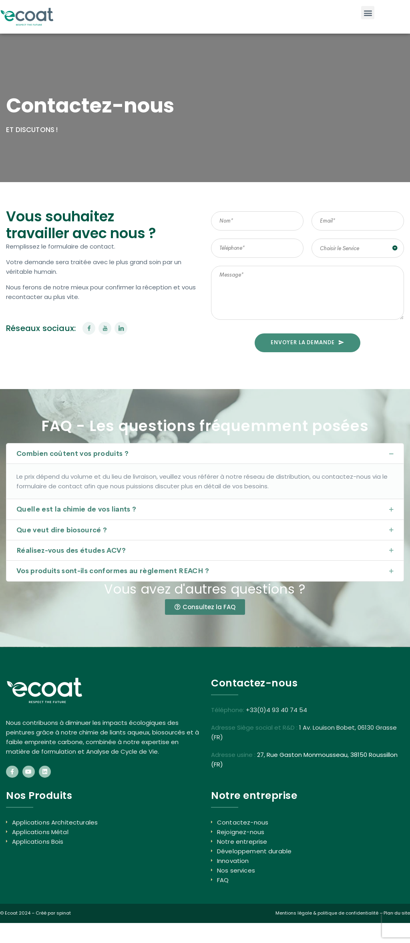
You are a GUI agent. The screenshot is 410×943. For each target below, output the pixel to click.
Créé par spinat (53, 913)
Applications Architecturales (55, 822)
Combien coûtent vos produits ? (72, 453)
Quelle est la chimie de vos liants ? (76, 509)
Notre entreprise (242, 841)
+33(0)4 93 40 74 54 (276, 710)
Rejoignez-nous (240, 832)
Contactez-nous (242, 822)
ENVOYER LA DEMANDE (307, 342)
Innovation (233, 861)
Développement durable (254, 851)
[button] (367, 12)
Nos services (236, 870)
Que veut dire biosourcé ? (61, 530)
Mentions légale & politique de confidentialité (326, 913)
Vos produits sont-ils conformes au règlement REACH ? (112, 571)
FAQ (223, 880)
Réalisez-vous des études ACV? (71, 550)
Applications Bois (38, 841)
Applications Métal (40, 832)
